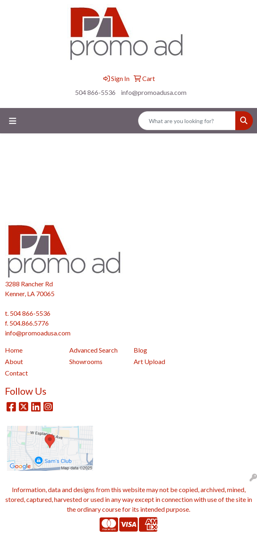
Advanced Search (93, 350)
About (14, 361)
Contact (16, 373)
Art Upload (149, 361)
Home (14, 350)
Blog (140, 350)
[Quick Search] (187, 120)
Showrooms (85, 361)
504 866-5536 (95, 92)
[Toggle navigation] (12, 121)
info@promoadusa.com (153, 92)
